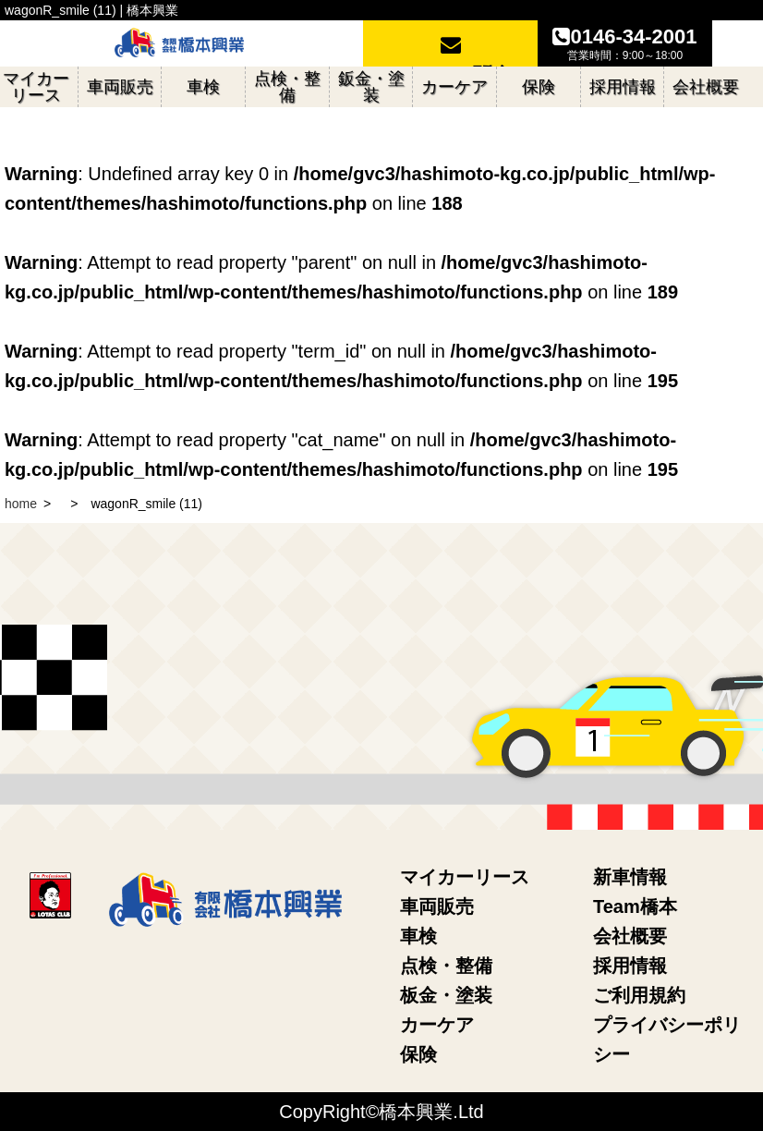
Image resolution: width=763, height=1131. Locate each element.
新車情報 (630, 877)
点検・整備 (446, 965)
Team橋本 (635, 906)
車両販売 (437, 906)
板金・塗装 (446, 995)
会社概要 (630, 936)
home (21, 503)
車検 (418, 936)
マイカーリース (464, 877)
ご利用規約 (639, 995)
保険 (418, 1054)
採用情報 (630, 965)
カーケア (437, 1025)
